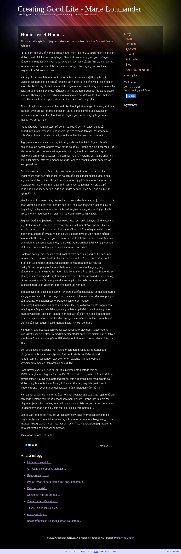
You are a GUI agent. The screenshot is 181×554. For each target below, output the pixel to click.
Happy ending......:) (38, 475)
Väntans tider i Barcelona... (42, 501)
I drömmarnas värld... (39, 462)
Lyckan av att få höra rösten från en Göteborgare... (56, 482)
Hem (129, 38)
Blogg (129, 64)
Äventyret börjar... (37, 514)
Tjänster (131, 49)
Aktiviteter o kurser (138, 69)
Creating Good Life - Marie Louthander (79, 9)
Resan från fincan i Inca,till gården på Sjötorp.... (54, 521)
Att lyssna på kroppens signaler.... (46, 468)
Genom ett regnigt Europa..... (43, 494)
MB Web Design (125, 538)
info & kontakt (171, 551)
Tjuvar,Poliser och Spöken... (43, 508)
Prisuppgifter (131, 75)
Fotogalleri (132, 59)
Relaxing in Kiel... (37, 488)
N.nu (96, 551)
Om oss (131, 43)
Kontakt (131, 54)
